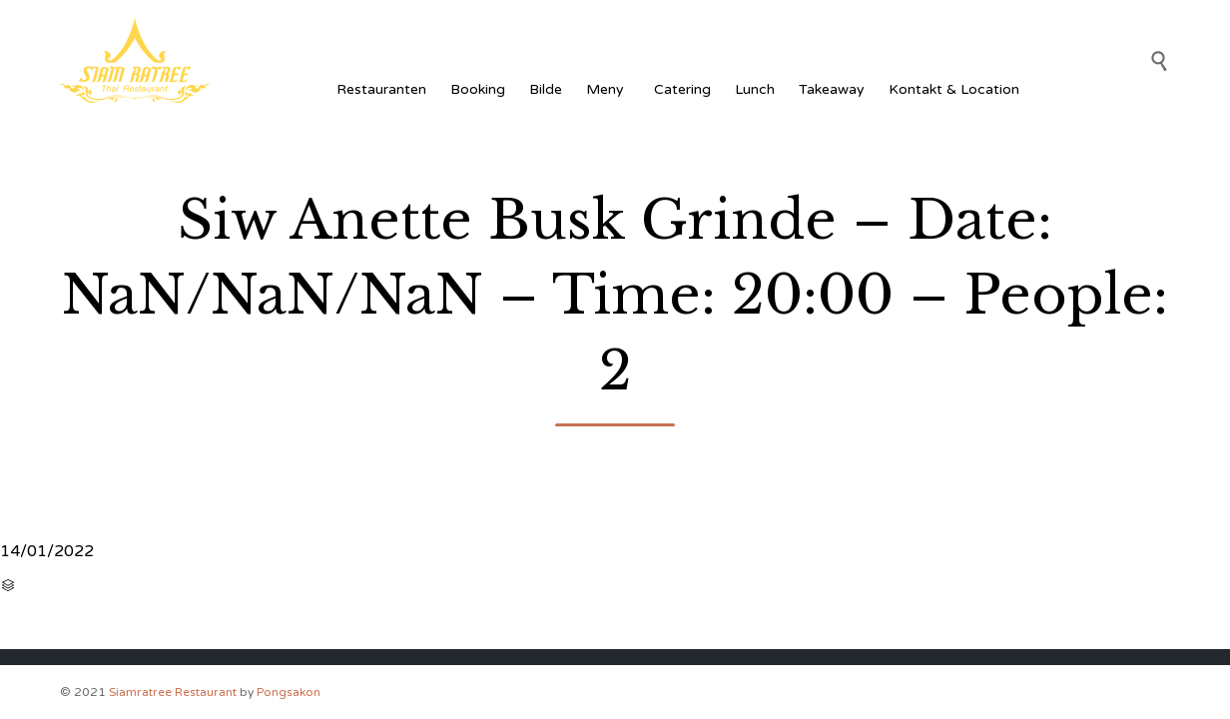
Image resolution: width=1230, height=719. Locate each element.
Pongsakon (288, 692)
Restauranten (381, 89)
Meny (608, 89)
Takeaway (832, 89)
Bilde (545, 89)
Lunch (755, 89)
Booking (477, 89)
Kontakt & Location (954, 89)
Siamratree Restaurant (173, 692)
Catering (682, 89)
